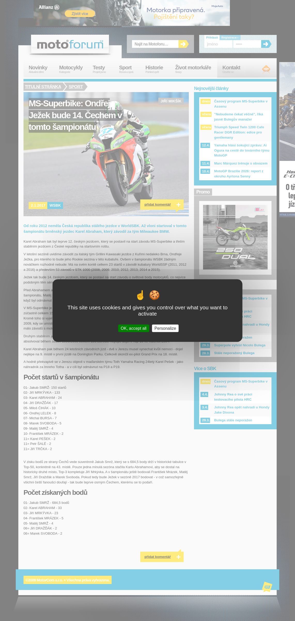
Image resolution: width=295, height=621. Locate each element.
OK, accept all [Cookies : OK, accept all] (133, 328)
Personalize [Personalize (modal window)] (165, 328)
